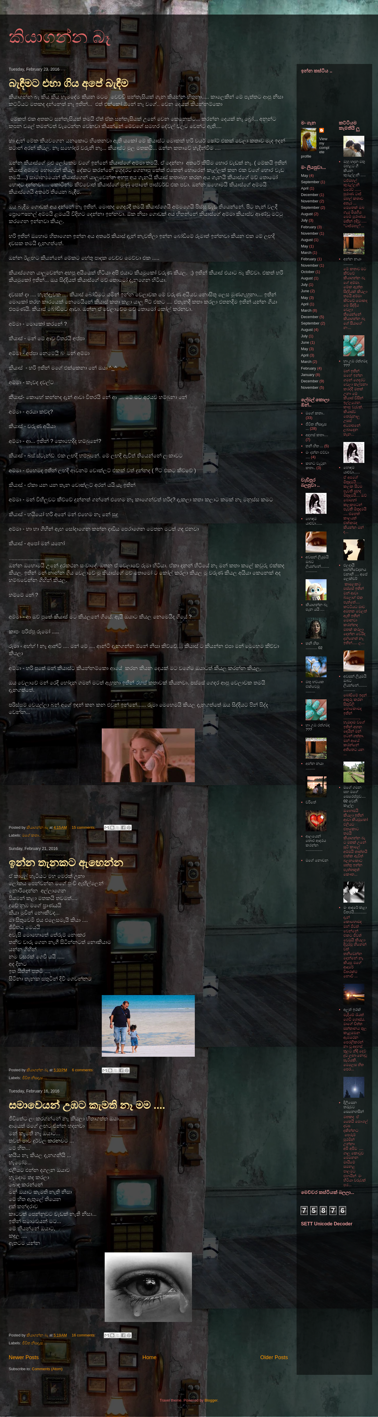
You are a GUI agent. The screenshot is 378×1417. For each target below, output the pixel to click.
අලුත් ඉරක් (352, 1009)
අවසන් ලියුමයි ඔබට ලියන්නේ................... (317, 564)
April (305, 188)
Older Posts (274, 1357)
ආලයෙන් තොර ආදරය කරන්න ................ (316, 843)
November (309, 201)
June (305, 291)
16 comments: (84, 1335)
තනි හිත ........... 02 (314, 645)
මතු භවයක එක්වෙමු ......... (315, 686)
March (306, 252)
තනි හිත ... (314, 446)
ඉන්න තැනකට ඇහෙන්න (66, 863)
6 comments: (83, 1070)
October (307, 272)
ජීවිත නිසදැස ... (34, 1078)
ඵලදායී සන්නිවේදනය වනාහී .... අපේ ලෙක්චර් (355, 572)
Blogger (211, 1400)
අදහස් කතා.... (317, 435)
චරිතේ (311, 802)
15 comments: (84, 827)
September (310, 182)
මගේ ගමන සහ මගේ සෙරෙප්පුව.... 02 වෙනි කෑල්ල (354, 796)
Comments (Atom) (47, 1369)
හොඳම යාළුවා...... (314, 520)
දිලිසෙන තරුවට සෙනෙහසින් (353, 1107)
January (307, 374)
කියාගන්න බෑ (59, 37)
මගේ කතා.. (31, 835)
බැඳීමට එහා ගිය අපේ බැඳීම (68, 83)
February (308, 227)
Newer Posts (24, 1357)
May (304, 175)
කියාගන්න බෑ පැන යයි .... (316, 607)
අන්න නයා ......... (314, 765)
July (304, 220)
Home (149, 1357)
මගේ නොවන (317, 860)
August (307, 214)
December (309, 195)
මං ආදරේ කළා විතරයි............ (355, 909)
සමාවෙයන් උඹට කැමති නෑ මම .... (87, 1105)
